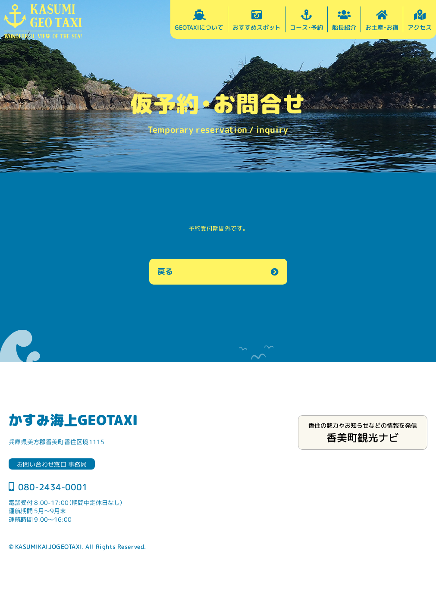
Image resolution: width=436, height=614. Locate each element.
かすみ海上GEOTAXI (73, 419)
